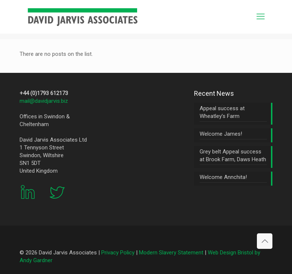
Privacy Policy (118, 252)
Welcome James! (221, 134)
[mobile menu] (260, 16)
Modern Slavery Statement (171, 252)
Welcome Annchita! (223, 177)
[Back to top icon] (264, 241)
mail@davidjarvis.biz (44, 101)
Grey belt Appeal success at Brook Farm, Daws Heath (233, 155)
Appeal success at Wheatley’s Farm (222, 112)
